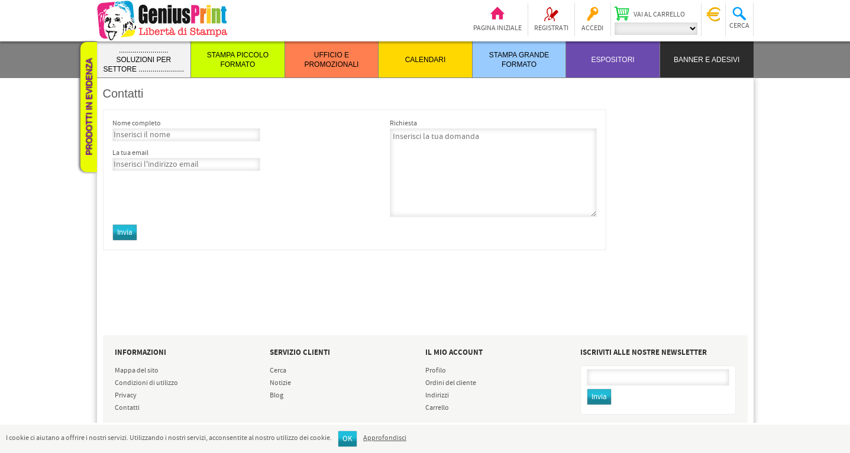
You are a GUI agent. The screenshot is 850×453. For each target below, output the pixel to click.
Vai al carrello (659, 15)
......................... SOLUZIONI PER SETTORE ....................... (144, 59)
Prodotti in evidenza (88, 107)
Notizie (280, 383)
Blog (276, 395)
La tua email (130, 153)
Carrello (437, 408)
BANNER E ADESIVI (706, 60)
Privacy (126, 395)
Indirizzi (437, 395)
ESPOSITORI (613, 60)
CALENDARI (425, 60)
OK (347, 439)
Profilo (435, 371)
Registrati (551, 28)
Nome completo (136, 123)
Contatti (127, 408)
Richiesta (403, 123)
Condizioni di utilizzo (146, 383)
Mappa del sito (137, 371)
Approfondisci (384, 438)
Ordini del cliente (450, 383)
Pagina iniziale (497, 28)
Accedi (592, 28)
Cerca (278, 371)
